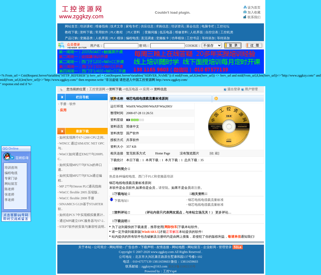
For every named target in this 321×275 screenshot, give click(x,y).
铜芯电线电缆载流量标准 (206, 200)
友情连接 (162, 247)
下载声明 (147, 247)
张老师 (9, 194)
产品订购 (71, 38)
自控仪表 (211, 32)
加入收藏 (254, 12)
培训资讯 (177, 26)
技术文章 (116, 26)
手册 (63, 104)
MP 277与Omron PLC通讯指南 (80, 186)
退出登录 (233, 89)
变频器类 (86, 38)
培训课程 (86, 26)
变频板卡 (162, 38)
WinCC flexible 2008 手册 (76, 198)
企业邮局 (209, 247)
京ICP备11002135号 (182, 266)
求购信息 (162, 26)
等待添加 (208, 38)
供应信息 (147, 26)
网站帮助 (116, 247)
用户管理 (251, 89)
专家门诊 (11, 177)
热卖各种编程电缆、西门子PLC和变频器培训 (141, 176)
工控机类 (226, 32)
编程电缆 (132, 38)
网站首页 (71, 26)
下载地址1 (121, 200)
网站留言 (11, 183)
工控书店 (192, 38)
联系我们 (254, 17)
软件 (72, 104)
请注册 (195, 188)
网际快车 (170, 227)
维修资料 (181, 32)
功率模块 (177, 38)
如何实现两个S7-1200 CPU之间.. (82, 137)
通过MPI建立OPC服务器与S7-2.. (82, 221)
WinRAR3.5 (150, 232)
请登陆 (163, 188)
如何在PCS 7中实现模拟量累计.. (82, 215)
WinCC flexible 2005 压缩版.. (79, 192)
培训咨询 (11, 167)
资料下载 (86, 32)
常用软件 (101, 32)
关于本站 (84, 247)
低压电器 (166, 32)
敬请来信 (234, 236)
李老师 (9, 199)
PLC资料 (134, 32)
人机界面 (196, 32)
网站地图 (178, 247)
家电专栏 (132, 26)
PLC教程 (116, 32)
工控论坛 (223, 26)
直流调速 (147, 38)
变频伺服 (150, 32)
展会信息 (192, 26)
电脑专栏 (208, 26)
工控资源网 (97, 89)
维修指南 (101, 26)
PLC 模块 (117, 38)
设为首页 (254, 7)
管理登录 (225, 247)
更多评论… (223, 212)
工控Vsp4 (169, 271)
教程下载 (71, 32)
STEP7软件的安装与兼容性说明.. (82, 227)
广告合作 (131, 247)
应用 (146, 89)
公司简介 (100, 247)
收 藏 (214, 153)
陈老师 (9, 188)
